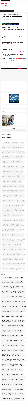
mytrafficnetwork (22, 350)
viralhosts (15, 258)
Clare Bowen (17, 161)
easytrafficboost (21, 172)
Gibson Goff (16, 316)
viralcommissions (11, 258)
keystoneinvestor (17, 200)
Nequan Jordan (23, 219)
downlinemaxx (4, 171)
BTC (23, 157)
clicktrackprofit (21, 162)
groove (23, 186)
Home (3, 14)
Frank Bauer (16, 180)
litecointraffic (20, 206)
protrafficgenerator (22, 229)
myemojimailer (9, 216)
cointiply (19, 297)
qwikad (22, 230)
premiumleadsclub (11, 225)
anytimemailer (23, 152)
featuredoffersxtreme (4, 312)
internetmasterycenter (22, 196)
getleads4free (17, 182)
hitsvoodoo (11, 190)
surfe (23, 243)
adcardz (3, 146)
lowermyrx (8, 209)
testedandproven (19, 244)
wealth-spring (12, 263)
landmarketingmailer (22, 200)
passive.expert (19, 355)
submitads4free (4, 243)
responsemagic (4, 234)
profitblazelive (19, 359)
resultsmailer (9, 234)
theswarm (3, 249)
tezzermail (13, 245)
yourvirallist (23, 268)
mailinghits (3, 210)
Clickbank (13, 162)
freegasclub (8, 182)
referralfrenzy (20, 364)
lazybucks (3, 201)
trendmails (24, 254)
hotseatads (8, 191)
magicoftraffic (20, 209)
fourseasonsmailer (8, 180)
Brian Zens (16, 157)
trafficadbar (7, 383)
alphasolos (9, 152)
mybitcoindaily (14, 215)
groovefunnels (19, 320)
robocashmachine (10, 14)
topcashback (7, 250)
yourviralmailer (4, 269)
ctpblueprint (9, 167)
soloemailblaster (23, 239)
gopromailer (12, 185)
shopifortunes (3, 370)
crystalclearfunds (4, 167)
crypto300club (8, 166)
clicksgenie (17, 162)
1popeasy (11, 143)
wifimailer (23, 264)
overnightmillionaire (9, 354)
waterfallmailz (8, 263)
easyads (22, 171)
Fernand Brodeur (15, 312)
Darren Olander (13, 302)
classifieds (3, 162)
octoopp (14, 220)
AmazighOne (13, 152)
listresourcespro (7, 206)
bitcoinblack (11, 156)
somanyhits (3, 240)
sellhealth (12, 369)
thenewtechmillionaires (11, 248)
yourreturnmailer (8, 268)
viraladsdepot (18, 388)
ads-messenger (4, 147)
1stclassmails (18, 143)
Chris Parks (13, 161)
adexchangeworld (17, 146)
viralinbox (19, 258)
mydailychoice (21, 215)
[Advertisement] (14, 7)
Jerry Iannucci (16, 331)
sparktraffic (7, 240)
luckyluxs (12, 209)
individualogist (22, 326)
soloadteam (17, 239)
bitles (14, 156)
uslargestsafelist (4, 388)
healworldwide (19, 321)
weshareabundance (11, 264)
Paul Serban (8, 224)
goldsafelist (8, 185)
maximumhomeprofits (4, 346)
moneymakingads (4, 215)
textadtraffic (9, 245)
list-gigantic (9, 336)
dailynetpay (13, 167)
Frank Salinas (3, 181)
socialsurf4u (7, 239)
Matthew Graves (22, 345)
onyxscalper (22, 220)
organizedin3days (4, 354)
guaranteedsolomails (4, 321)
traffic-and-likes (21, 250)
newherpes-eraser (9, 220)
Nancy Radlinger (18, 219)
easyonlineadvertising (15, 172)
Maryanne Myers (6, 14)
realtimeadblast (4, 364)
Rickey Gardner (18, 234)
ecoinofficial (8, 307)
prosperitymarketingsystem (11, 229)
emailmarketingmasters (22, 175)
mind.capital (14, 214)
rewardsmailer (13, 234)
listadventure (13, 336)
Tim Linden (11, 249)
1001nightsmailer (7, 142)
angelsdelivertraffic (18, 152)
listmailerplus (17, 205)
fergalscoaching (10, 312)
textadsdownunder (4, 245)
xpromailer (8, 398)
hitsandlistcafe (7, 190)
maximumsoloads (4, 214)
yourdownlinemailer (17, 398)
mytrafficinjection (17, 350)
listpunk (3, 206)
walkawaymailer (22, 393)
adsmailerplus (17, 147)
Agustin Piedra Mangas (12, 151)
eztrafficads (18, 177)
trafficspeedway (9, 254)
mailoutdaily (7, 210)
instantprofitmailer (11, 196)
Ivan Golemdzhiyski (20, 330)
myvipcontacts (8, 219)
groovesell (23, 320)
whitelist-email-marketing (18, 264)
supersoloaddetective (14, 243)
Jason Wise (12, 331)
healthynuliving (14, 321)
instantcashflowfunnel (20, 195)
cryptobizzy (12, 166)
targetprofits (3, 244)
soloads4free (13, 239)
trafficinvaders (21, 253)
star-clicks (20, 240)
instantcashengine (15, 195)
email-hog (13, 175)
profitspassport (7, 360)
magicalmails (16, 209)
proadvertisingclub (9, 359)
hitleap (3, 190)
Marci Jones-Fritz (22, 210)
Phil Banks (21, 224)
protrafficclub (17, 229)
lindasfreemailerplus (4, 336)
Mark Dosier (3, 211)
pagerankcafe (3, 355)
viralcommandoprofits (5, 258)
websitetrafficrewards (5, 264)
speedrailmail (12, 240)
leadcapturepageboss (8, 201)
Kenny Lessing (8, 200)
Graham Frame (11, 186)
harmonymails (9, 321)
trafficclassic (7, 253)
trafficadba (3, 383)
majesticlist (14, 210)
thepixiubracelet (17, 248)
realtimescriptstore (9, 364)
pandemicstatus (8, 355)
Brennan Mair (12, 157)
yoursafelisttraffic (13, 268)
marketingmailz (17, 211)
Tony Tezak (3, 250)
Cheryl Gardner (8, 161)
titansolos (15, 249)
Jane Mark (8, 331)
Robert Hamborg (8, 235)
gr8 (7, 186)
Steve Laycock (3, 374)
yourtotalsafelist (18, 268)
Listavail (17, 336)
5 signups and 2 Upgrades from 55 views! (7, 134)
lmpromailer (15, 340)
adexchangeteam (11, 146)
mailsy (10, 210)
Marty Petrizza (22, 211)
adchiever (7, 146)
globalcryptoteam (21, 316)
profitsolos (3, 360)
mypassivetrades (4, 350)
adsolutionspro (22, 147)
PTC (7, 230)
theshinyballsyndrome (22, 248)
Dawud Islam (22, 302)
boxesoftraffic (4, 157)
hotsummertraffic (13, 191)
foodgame (3, 180)
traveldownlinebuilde (19, 254)
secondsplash (8, 369)
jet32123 (20, 331)
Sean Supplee (3, 369)
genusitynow (12, 182)
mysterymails (12, 350)
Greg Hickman (19, 186)
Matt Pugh (17, 345)
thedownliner (9, 378)
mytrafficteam (4, 219)
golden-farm (3, 185)
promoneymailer (4, 229)
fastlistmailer (22, 177)
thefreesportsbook (14, 378)
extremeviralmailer (9, 177)
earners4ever (18, 171)
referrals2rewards (4, 365)
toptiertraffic (11, 250)
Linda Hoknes (21, 335)
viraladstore (22, 388)
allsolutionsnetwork (4, 152)
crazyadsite (3, 166)
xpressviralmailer (4, 398)
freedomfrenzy (4, 182)
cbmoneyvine (4, 161)
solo (10, 239)
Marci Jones (17, 210)
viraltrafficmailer (9, 393)
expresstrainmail (4, 177)
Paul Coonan (3, 224)
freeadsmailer (8, 181)
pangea (12, 355)
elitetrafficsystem (9, 175)
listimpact (3, 205)
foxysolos (13, 180)
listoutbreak (21, 205)
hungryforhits (22, 191)
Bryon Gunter (20, 157)
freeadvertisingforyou (14, 181)
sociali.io (3, 239)
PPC (7, 225)
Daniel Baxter (22, 167)
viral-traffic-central (13, 388)
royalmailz (18, 235)
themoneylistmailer (4, 248)
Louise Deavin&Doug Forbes (9, 341)
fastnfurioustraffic (22, 311)
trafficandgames (12, 383)
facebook (25, 68)
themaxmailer (19, 378)
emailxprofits (3, 176)
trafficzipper (13, 254)
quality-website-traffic (12, 230)
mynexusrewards (18, 216)
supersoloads (20, 243)
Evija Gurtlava (23, 176)
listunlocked (15, 206)
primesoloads (22, 225)
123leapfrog (22, 142)
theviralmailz (7, 249)
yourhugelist (22, 398)
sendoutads (15, 369)
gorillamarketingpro (17, 185)
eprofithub (8, 176)
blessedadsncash (22, 156)
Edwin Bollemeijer (13, 307)
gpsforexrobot (4, 186)
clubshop (15, 297)
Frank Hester (21, 180)
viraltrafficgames (4, 393)
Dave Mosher (18, 302)
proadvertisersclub (4, 359)
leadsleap (14, 201)
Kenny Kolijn (3, 200)
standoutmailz (16, 240)
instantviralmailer (17, 196)
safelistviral (22, 235)
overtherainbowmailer (16, 354)
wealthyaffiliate (17, 263)
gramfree (15, 186)
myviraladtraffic (13, 219)
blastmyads (17, 156)
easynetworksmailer (9, 172)
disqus (22, 68)
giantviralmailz (22, 182)
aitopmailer (23, 151)
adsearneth (8, 147)
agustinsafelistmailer (18, 151)
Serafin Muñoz (20, 369)
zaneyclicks (23, 269)
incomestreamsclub (12, 326)
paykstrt (18, 224)
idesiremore (3, 326)
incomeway (17, 326)
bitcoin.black (6, 156)
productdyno (14, 359)
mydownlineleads (4, 216)
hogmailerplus (15, 190)
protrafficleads (4, 230)
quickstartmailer (18, 230)
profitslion (23, 359)
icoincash (22, 325)
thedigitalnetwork (4, 378)
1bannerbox (3, 143)
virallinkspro (22, 258)
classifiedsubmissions (8, 162)
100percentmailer (12, 142)
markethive (13, 211)
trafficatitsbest (16, 383)
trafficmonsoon (4, 254)
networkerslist (4, 220)
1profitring (14, 143)
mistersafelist (18, 214)
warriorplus (3, 263)
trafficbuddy (3, 253)
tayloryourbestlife (9, 244)
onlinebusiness (18, 220)
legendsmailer (16, 335)
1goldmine (7, 143)
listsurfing (12, 206)
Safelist (4, 4)
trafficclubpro (12, 253)
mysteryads (8, 350)
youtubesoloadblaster (9, 269)
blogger (20, 68)
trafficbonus (21, 383)
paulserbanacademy (13, 224)
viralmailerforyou (10, 259)
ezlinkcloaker (14, 177)
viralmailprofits (15, 259)
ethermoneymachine (12, 176)
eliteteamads (3, 175)
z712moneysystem (18, 269)
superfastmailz (9, 243)
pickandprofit (4, 225)
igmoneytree (7, 326)
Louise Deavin (3, 341)
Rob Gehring (3, 235)
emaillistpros (17, 175)
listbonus (20, 336)
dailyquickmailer (18, 167)
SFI (23, 369)
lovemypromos (4, 209)
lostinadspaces (20, 340)
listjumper (13, 205)
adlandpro (21, 146)
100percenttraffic (17, 142)
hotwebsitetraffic (18, 191)
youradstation (12, 398)
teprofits (15, 244)
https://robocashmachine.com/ (7, 55)
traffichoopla (16, 253)
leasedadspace (23, 201)
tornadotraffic (16, 250)
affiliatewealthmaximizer (5, 151)
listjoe (10, 205)
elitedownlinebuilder (19, 307)
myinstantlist (13, 216)
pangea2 (15, 355)
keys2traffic (12, 200)
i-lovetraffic (18, 325)
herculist (23, 321)
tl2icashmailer (19, 249)
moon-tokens (9, 215)
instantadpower (10, 195)
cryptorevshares (17, 166)
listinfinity (7, 205)
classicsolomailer (22, 161)
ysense (14, 269)
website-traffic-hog (22, 263)
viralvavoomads (16, 393)
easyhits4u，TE (4, 172)
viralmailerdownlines (4, 259)
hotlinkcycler (3, 191)
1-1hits (3, 142)
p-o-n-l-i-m (21, 354)
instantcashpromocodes (5, 196)
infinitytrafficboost (4, 195)
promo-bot (11, 360)
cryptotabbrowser (22, 166)
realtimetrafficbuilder (15, 364)
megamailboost (9, 214)
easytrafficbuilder (4, 307)
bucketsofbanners (22, 292)
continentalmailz (23, 297)
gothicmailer (22, 185)
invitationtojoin (15, 330)
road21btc (22, 234)
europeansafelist (18, 176)
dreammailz (13, 171)
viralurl (13, 393)
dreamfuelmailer (9, 171)
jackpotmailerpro (4, 331)
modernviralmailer (23, 214)
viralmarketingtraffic (20, 259)
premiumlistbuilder (17, 225)
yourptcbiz (3, 268)
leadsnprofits (18, 201)
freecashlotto (19, 181)
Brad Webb (8, 157)
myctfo (17, 215)
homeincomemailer (21, 190)
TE (12, 244)
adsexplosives (13, 147)
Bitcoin (3, 156)
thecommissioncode (18, 245)
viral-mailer (8, 388)
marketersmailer (8, 211)
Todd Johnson (23, 249)
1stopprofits (22, 143)
